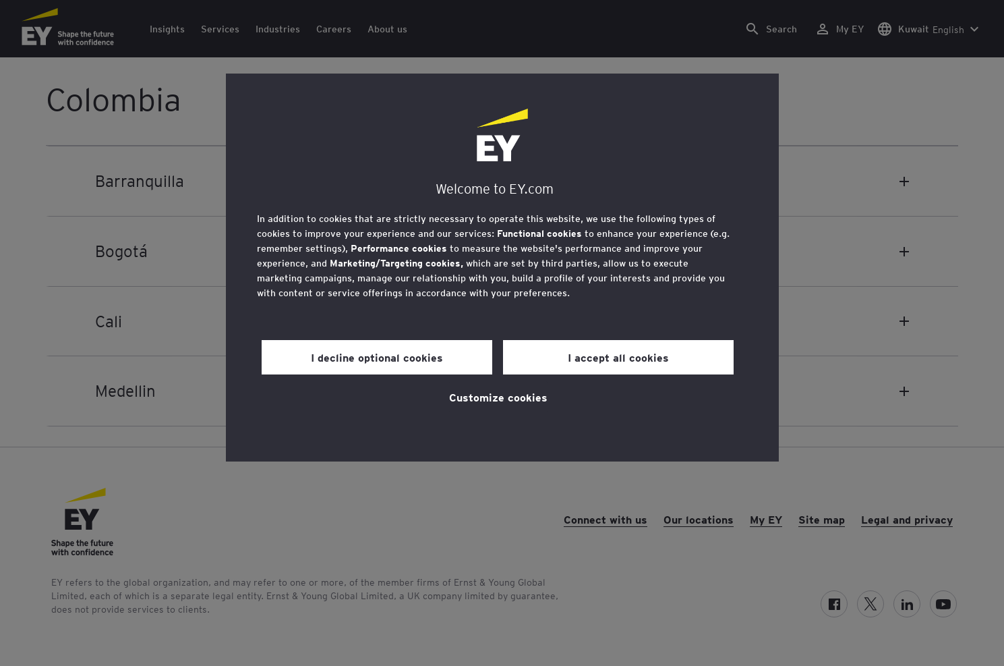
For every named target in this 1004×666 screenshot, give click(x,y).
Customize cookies (498, 396)
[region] (502, 268)
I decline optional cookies (377, 357)
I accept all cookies (618, 357)
